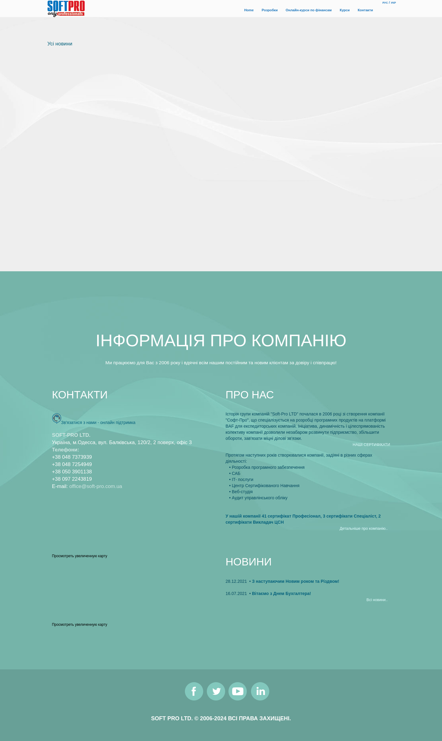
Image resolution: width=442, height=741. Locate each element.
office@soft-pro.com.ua (95, 486)
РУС (385, 2)
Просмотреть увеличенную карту (79, 556)
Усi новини (60, 44)
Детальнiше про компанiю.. (364, 528)
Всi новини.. (377, 600)
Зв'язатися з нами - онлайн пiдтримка (98, 422)
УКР (393, 2)
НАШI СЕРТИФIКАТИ (371, 445)
